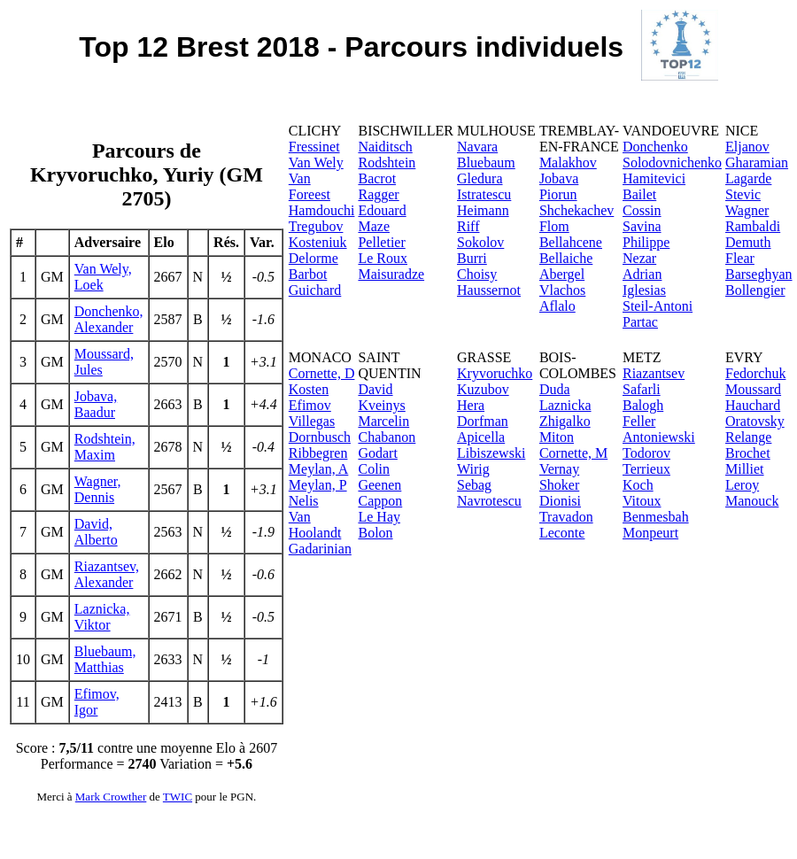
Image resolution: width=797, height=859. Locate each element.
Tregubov (316, 226)
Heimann (483, 210)
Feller (639, 421)
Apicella (481, 437)
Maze (374, 226)
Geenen (379, 484)
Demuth (748, 242)
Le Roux (382, 258)
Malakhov (568, 162)
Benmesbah (656, 516)
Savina (642, 226)
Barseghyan (759, 274)
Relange (748, 437)
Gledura (480, 178)
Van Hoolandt (315, 524)
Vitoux (642, 500)
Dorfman (482, 421)
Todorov (646, 452)
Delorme (313, 258)
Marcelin (383, 421)
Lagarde (748, 178)
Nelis (304, 500)
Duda (554, 389)
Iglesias (644, 290)
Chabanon (386, 437)
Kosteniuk (318, 242)
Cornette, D (322, 373)
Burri (472, 258)
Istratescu (484, 194)
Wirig (473, 468)
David (375, 389)
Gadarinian (320, 548)
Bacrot (377, 178)
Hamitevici (654, 178)
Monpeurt (650, 532)
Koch (638, 484)
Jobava (558, 178)
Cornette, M (573, 452)
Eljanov (747, 146)
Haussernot (489, 290)
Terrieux (646, 468)
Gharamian (756, 162)
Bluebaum (486, 162)
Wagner (747, 210)
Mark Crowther (111, 796)
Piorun (558, 194)
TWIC (177, 796)
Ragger (378, 194)
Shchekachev (576, 210)
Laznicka (565, 405)
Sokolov (480, 242)
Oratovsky (755, 421)
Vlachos (562, 290)
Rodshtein (386, 162)
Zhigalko (565, 421)
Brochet (747, 452)
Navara (477, 146)
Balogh (643, 405)
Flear (739, 258)
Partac (640, 321)
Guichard (315, 290)
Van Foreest (309, 186)
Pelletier (381, 242)
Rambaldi (752, 226)
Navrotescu (489, 500)
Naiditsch (385, 146)
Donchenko (655, 146)
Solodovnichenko (672, 162)
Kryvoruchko (494, 373)
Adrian (642, 274)
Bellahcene (570, 242)
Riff (468, 226)
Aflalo (557, 305)
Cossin (642, 210)
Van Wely (316, 162)
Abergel (561, 274)
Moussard (753, 389)
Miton (556, 437)
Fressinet (314, 146)
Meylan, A (319, 468)
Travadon (566, 516)
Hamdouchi (322, 210)
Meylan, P (318, 484)
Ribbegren (318, 452)
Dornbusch (320, 437)
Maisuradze (391, 274)
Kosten (309, 389)
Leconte (562, 532)
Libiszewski (491, 452)
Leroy (742, 484)
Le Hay (379, 516)
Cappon (380, 500)
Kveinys (381, 405)
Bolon (375, 532)
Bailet (639, 194)
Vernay (559, 468)
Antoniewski (659, 437)
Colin (374, 468)
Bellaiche (565, 258)
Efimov (310, 405)
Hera (470, 405)
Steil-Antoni (658, 305)
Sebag (474, 484)
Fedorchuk (755, 373)
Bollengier (755, 290)
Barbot (308, 274)
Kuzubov (483, 389)
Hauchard (752, 405)
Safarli (642, 389)
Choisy (477, 274)
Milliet (744, 468)
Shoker (559, 484)
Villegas (312, 421)
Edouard (382, 210)
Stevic (743, 194)
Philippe (646, 242)
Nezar (639, 258)
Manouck (751, 500)
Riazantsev (654, 373)
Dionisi (560, 500)
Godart (377, 452)
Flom (554, 226)
